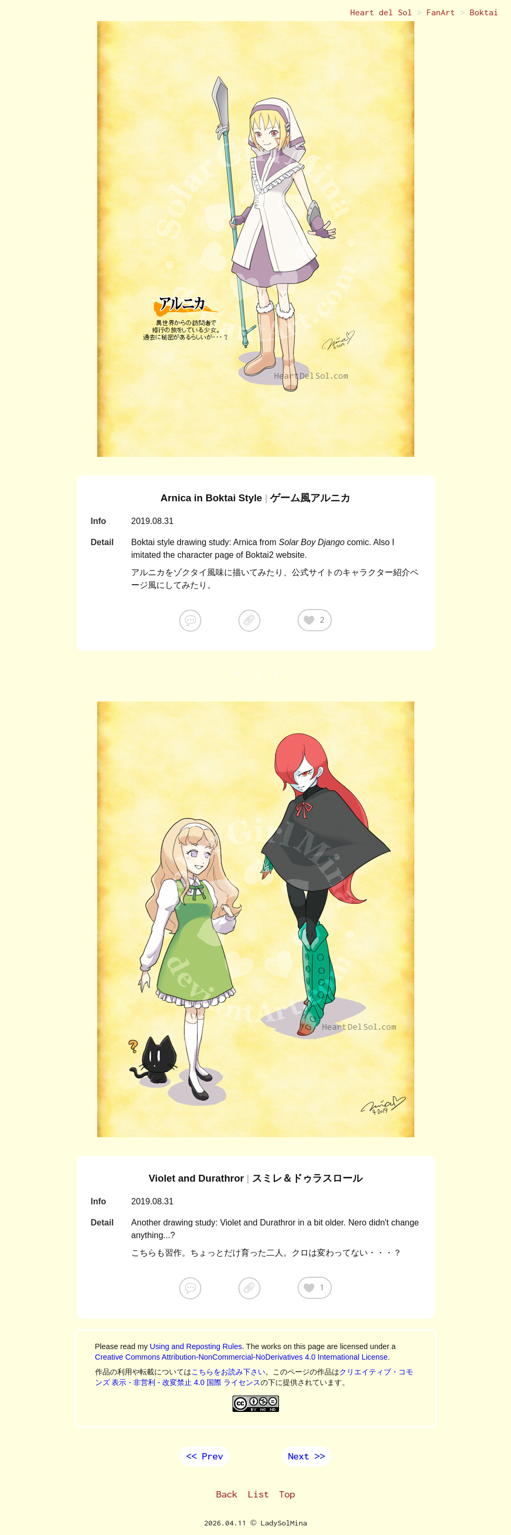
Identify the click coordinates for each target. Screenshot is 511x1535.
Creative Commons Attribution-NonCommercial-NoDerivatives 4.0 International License (241, 1357)
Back (226, 1494)
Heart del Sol (381, 12)
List (258, 1494)
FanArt (440, 12)
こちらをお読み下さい (228, 1372)
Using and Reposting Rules (195, 1346)
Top (287, 1494)
